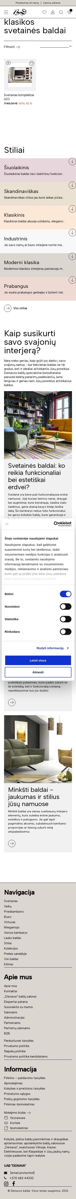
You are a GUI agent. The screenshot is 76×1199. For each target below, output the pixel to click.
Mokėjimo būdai (15, 1112)
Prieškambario (14, 911)
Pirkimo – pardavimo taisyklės (24, 1078)
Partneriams (12, 1023)
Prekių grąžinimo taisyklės (22, 1099)
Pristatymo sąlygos (17, 1094)
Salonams (10, 1012)
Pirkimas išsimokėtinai (19, 1104)
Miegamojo (11, 927)
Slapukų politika (15, 1051)
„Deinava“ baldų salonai (20, 996)
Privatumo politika (16, 1046)
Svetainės (11, 901)
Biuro (7, 917)
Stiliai (8, 943)
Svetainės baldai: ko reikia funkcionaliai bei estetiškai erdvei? (36, 476)
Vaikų (7, 906)
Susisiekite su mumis (18, 1007)
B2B (7, 1033)
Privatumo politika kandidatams (26, 1056)
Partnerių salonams (17, 1028)
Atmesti (38, 672)
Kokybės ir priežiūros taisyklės (24, 1088)
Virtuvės (9, 922)
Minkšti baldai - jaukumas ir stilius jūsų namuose (33, 797)
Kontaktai (10, 991)
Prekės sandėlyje (15, 954)
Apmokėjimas (13, 1083)
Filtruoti (12, 47)
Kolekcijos (11, 948)
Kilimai (8, 964)
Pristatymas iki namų (27, 2)
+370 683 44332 (19, 1178)
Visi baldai (11, 959)
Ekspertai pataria (16, 1002)
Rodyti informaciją (50, 648)
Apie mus (10, 986)
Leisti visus (38, 660)
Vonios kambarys (15, 933)
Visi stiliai (20, 308)
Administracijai (14, 1017)
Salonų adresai (51, 2)
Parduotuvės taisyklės (19, 1041)
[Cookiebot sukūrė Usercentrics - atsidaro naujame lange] (54, 524)
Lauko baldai (12, 938)
